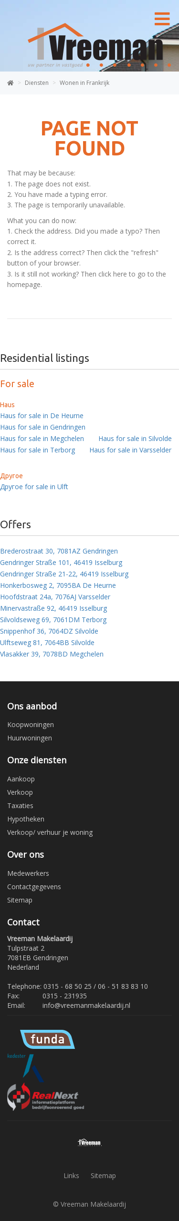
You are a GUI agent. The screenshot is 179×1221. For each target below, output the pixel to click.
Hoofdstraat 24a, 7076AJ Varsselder (55, 596)
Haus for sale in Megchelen (42, 438)
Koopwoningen (30, 724)
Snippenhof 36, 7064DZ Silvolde (49, 631)
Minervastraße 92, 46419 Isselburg (53, 608)
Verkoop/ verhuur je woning (50, 832)
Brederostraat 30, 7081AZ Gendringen (59, 550)
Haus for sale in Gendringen (42, 426)
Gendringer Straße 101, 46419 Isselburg (61, 562)
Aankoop (21, 778)
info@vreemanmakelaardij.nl (86, 1005)
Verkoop (20, 792)
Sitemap (19, 899)
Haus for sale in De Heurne (42, 415)
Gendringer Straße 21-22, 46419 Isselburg (64, 573)
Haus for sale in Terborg (37, 449)
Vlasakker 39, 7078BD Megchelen (52, 653)
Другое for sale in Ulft (34, 486)
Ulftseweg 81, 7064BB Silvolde (47, 642)
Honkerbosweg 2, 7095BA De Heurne (58, 585)
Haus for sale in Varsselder (130, 449)
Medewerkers (28, 873)
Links (71, 1175)
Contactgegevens (34, 886)
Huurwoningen (29, 737)
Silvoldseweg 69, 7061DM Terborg (53, 619)
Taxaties (20, 805)
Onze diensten (36, 760)
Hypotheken (25, 818)
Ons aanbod (32, 706)
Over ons (25, 854)
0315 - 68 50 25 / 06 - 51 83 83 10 (95, 986)
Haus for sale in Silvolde (135, 438)
